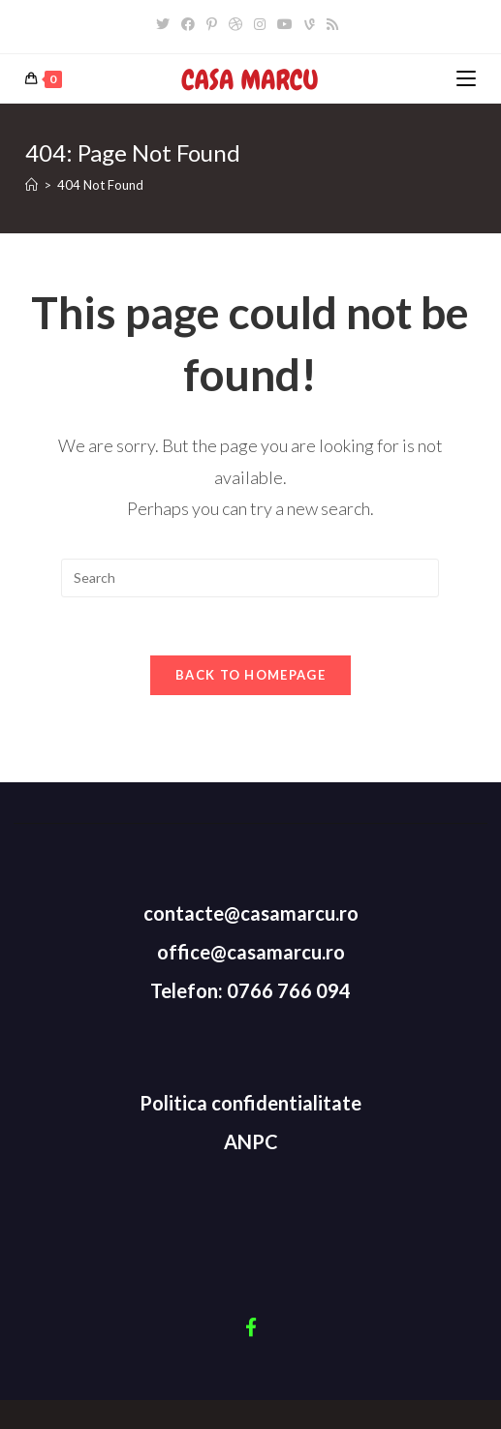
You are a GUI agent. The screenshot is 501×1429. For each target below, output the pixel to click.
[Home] (31, 185)
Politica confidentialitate (250, 1102)
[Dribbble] (235, 24)
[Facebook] (188, 24)
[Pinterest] (212, 24)
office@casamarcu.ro (251, 951)
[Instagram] (259, 24)
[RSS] (332, 24)
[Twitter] (165, 24)
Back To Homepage (250, 675)
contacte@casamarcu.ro (251, 913)
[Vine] (309, 24)
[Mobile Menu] (466, 79)
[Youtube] (284, 24)
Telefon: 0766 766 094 (250, 990)
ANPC (251, 1141)
